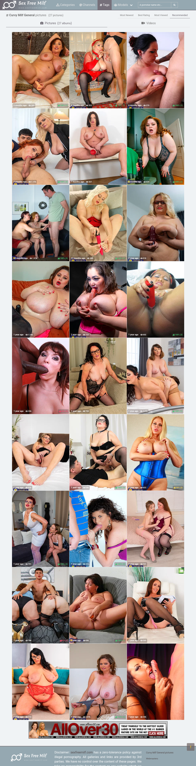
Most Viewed (161, 15)
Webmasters (152, 758)
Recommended (180, 15)
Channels (87, 5)
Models (121, 5)
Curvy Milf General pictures (159, 752)
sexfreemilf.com (82, 752)
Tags (104, 5)
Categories (65, 5)
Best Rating (144, 15)
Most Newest (127, 15)
